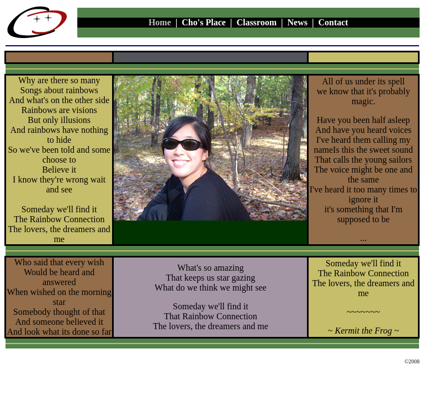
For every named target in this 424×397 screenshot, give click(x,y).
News (298, 22)
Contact (333, 22)
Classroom (256, 22)
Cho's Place (204, 22)
